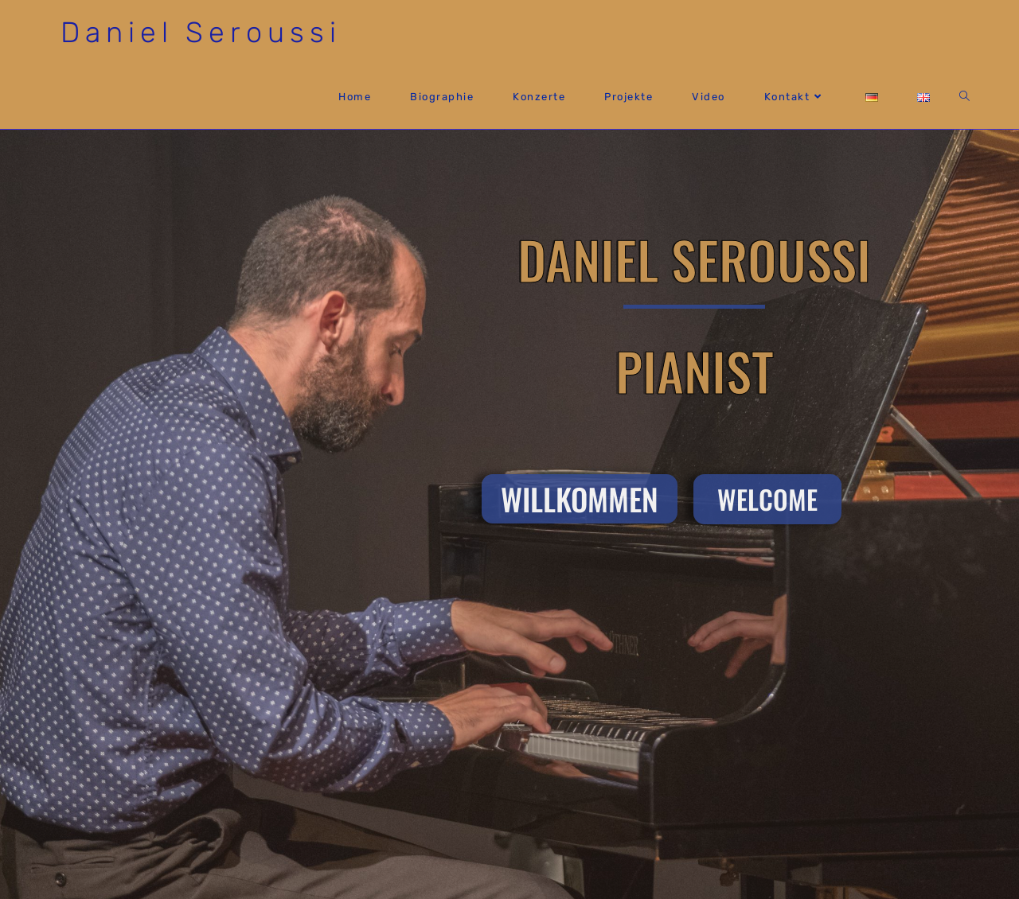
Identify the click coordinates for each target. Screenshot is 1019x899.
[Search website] (964, 96)
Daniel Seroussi (201, 32)
